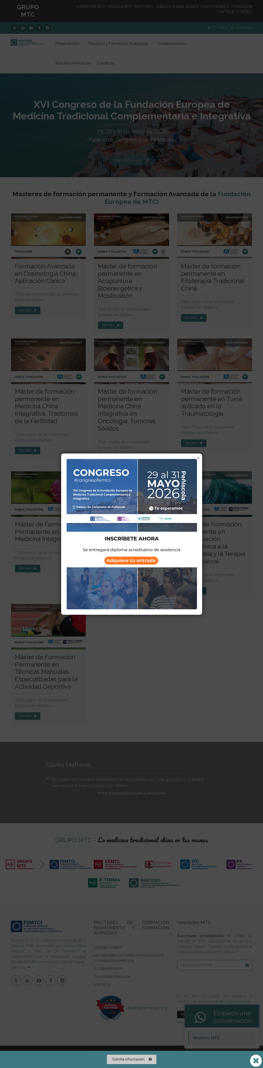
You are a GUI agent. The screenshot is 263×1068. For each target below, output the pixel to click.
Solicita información (132, 1059)
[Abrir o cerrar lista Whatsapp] (256, 1061)
